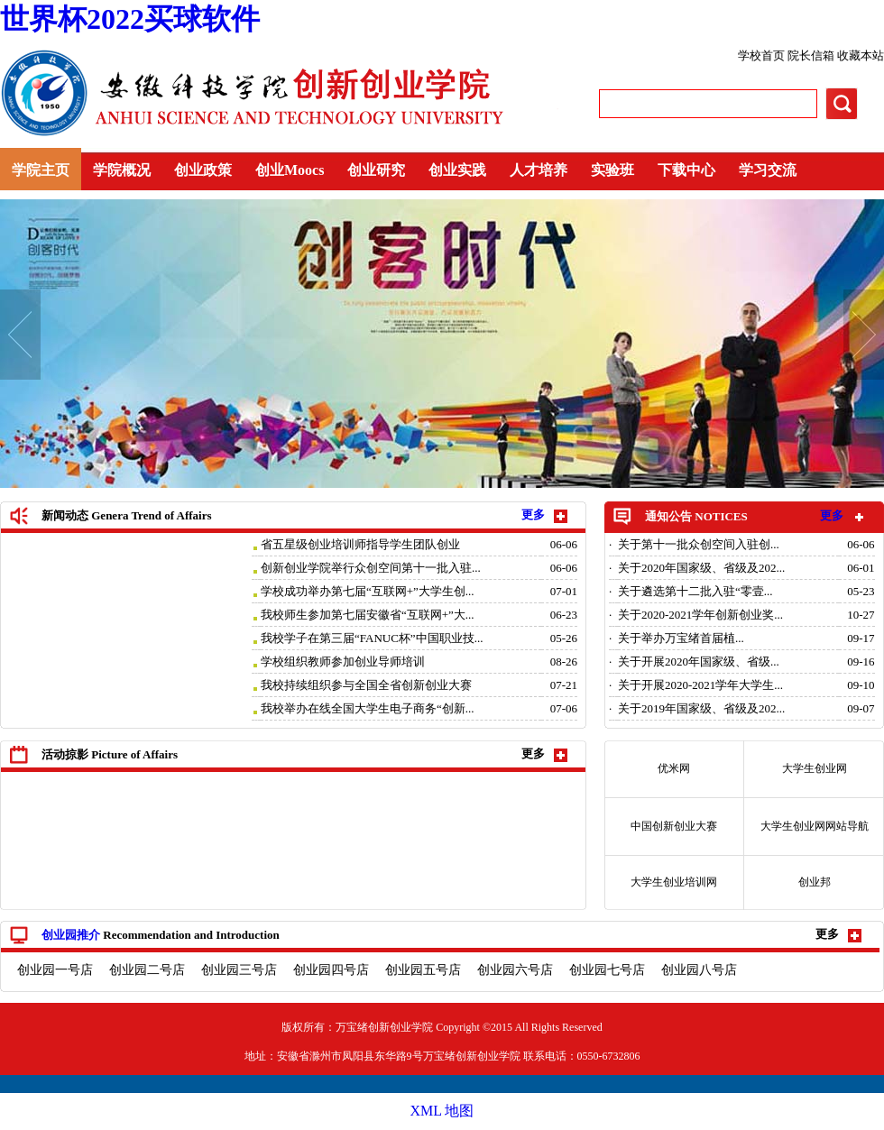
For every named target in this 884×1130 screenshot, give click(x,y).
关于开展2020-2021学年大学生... (700, 685)
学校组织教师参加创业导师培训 (343, 661)
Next (863, 334)
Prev (20, 334)
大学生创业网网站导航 (814, 826)
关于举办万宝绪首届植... (681, 638)
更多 (831, 515)
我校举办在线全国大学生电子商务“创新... (367, 708)
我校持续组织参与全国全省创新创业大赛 (366, 685)
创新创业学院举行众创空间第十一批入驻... (371, 567)
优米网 (674, 768)
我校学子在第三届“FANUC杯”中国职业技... (372, 638)
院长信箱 (812, 55)
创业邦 (814, 882)
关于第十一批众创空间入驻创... (698, 544)
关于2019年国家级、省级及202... (701, 708)
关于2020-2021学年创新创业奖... (700, 614)
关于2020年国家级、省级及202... (701, 567)
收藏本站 (860, 55)
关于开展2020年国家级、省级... (698, 661)
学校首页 (762, 55)
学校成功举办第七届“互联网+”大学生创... (367, 591)
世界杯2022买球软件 (130, 19)
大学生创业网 (814, 768)
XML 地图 (442, 1110)
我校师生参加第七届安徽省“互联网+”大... (367, 614)
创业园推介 (70, 935)
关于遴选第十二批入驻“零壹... (695, 591)
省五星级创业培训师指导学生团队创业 (360, 544)
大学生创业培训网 (674, 882)
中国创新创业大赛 (674, 826)
